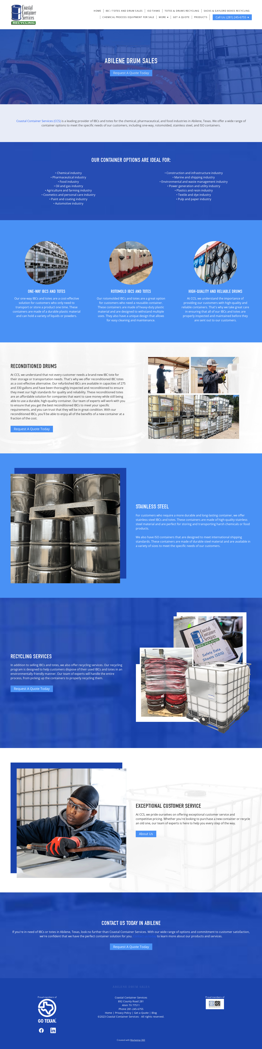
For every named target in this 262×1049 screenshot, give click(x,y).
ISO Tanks (153, 10)
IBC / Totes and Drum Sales (124, 10)
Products (200, 17)
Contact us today (144, 936)
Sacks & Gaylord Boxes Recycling (227, 10)
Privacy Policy (123, 1012)
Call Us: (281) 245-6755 (232, 17)
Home (97, 10)
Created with (131, 1040)
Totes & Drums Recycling (182, 10)
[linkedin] (53, 1030)
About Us (146, 833)
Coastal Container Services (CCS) (38, 121)
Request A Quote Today (131, 72)
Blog (154, 1012)
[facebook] (41, 1030)
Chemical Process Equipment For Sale (128, 17)
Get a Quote (181, 17)
